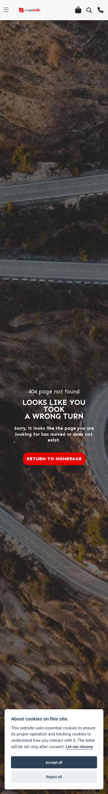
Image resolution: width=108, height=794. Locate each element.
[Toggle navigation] (6, 10)
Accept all (54, 762)
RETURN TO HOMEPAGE (54, 458)
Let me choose (79, 746)
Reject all (54, 777)
